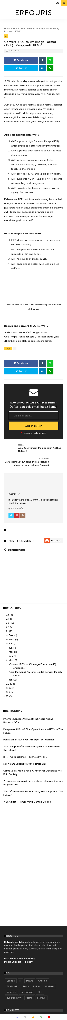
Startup (41, 997)
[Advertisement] (28, 867)
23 (8, 623)
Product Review (31, 986)
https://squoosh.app (22, 336)
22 (8, 627)
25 (8, 615)
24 (8, 619)
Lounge (11, 980)
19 (7, 688)
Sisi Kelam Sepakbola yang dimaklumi (24, 764)
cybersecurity (14, 997)
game (29, 997)
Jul (11, 643)
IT (14, 28)
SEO (40, 992)
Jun (11, 648)
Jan (11, 680)
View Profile (16, 508)
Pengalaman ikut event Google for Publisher (28, 739)
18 (7, 692)
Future (29, 980)
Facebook (21, 60)
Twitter (21, 68)
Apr (11, 656)
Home (7, 28)
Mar (11, 660)
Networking (27, 992)
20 (8, 684)
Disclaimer (10, 958)
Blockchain (12, 986)
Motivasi (49, 986)
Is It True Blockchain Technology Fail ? (25, 757)
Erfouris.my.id (13, 942)
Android (42, 980)
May (11, 652)
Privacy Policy (27, 958)
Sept (12, 639)
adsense (11, 992)
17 (7, 696)
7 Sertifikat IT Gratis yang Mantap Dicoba (27, 802)
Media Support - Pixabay (18, 962)
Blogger (56, 540)
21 (7, 631)
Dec (11, 635)
